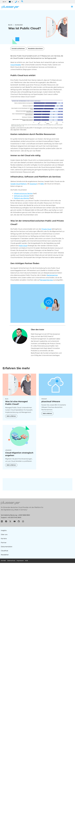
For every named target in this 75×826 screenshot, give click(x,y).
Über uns (4, 534)
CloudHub (4, 551)
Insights (4, 530)
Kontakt (3, 560)
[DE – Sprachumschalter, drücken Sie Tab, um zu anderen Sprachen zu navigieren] (4, 2)
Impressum (20, 560)
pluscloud (33, 184)
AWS (42, 184)
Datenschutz (11, 560)
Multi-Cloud (23, 245)
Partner (3, 542)
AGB (26, 560)
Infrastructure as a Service (23, 193)
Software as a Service (21, 196)
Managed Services (46, 280)
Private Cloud (46, 229)
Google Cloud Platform (18, 184)
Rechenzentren (52, 275)
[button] (22, 1)
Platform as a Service (21, 198)
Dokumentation (6, 546)
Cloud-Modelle (15, 65)
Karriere (4, 538)
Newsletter (5, 555)
